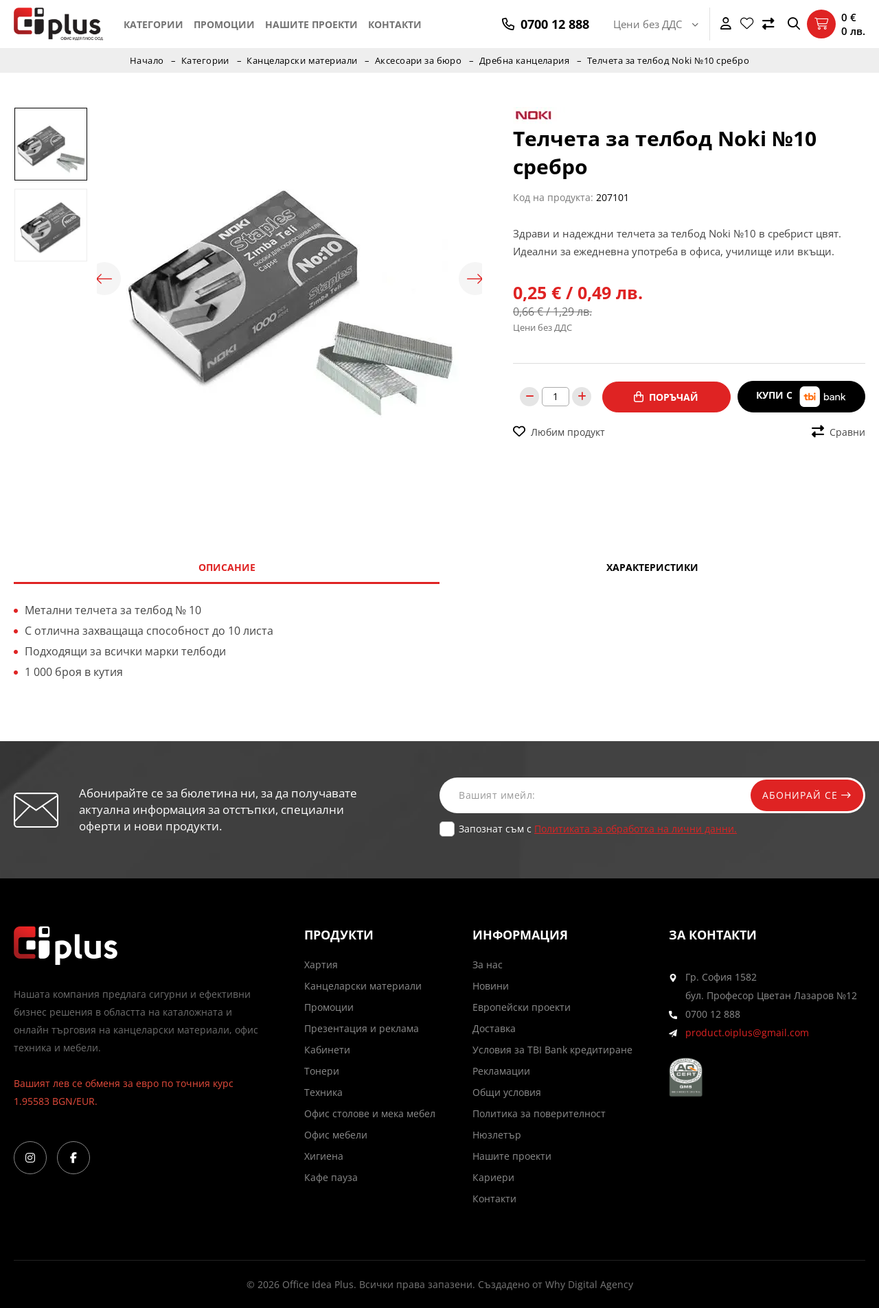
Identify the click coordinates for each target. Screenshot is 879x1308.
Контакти (395, 24)
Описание (226, 567)
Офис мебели (335, 1134)
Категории (153, 24)
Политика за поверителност (539, 1113)
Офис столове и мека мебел (369, 1113)
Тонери (321, 1070)
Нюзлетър (496, 1134)
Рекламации (501, 1070)
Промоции (224, 24)
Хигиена (323, 1156)
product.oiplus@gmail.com (747, 1032)
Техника (323, 1092)
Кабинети (327, 1049)
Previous (104, 278)
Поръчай (666, 396)
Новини (490, 985)
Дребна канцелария (525, 60)
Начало (145, 60)
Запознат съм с (598, 828)
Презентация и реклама (361, 1028)
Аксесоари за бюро (419, 60)
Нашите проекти (311, 24)
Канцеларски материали (302, 60)
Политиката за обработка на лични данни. (635, 828)
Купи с (801, 396)
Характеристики (652, 567)
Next (475, 278)
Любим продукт (559, 431)
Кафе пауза (331, 1177)
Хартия (321, 964)
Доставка (494, 1028)
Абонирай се (804, 795)
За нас (487, 964)
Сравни (838, 431)
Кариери (493, 1177)
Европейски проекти (521, 1007)
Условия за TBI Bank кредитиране (552, 1049)
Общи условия (506, 1092)
